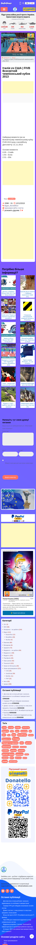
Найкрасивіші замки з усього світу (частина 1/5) (27, 405)
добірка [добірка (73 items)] (13, 750)
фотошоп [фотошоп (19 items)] (18, 758)
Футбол (8, 640)
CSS (7, 671)
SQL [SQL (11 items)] (9, 735)
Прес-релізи (7, 661)
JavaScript (9, 673)
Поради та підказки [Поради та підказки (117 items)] (10, 743)
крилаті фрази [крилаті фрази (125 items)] (8, 754)
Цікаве (6, 684)
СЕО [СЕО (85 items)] (22, 743)
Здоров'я (6, 648)
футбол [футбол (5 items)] (25, 758)
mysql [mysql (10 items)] (12, 731)
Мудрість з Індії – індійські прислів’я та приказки (8, 405)
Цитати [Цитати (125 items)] (28, 743)
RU (27, 3)
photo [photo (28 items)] (17, 731)
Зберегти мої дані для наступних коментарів (19, 463)
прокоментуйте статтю (14, 208)
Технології (7, 663)
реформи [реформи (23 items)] (5, 758)
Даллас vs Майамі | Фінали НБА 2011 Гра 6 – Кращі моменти (8, 293)
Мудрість (6, 655)
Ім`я (4, 450)
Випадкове (7, 645)
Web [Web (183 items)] (14, 735)
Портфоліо (7, 658)
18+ (5, 624)
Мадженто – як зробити (11, 650)
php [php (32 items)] (30, 731)
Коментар (5, 431)
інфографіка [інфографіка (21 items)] (13, 761)
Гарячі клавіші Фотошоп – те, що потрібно (27, 361)
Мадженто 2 (7, 653)
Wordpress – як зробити (11, 629)
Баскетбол (9, 634)
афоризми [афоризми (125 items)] (6, 746)
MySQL (8, 676)
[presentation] (15, 470)
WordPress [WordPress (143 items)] (22, 735)
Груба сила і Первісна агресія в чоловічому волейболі (8, 316)
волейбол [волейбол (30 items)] (5, 750)
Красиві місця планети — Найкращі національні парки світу (28, 294)
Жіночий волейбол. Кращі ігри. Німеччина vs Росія (27, 339)
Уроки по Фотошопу (10, 666)
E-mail (21, 450)
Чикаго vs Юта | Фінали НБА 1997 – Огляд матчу (9, 339)
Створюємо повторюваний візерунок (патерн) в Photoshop (27, 317)
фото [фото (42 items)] (12, 758)
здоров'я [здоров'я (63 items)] (21, 750)
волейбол (11, 199)
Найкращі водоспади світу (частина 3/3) (27, 384)
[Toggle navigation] (4, 9)
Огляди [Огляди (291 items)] (15, 739)
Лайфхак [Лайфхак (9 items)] (31, 735)
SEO (5, 627)
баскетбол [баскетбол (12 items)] (15, 747)
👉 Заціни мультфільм (18, 613)
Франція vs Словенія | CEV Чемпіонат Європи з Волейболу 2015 (8, 362)
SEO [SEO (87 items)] (4, 735)
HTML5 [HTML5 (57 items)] (18, 727)
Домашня (5, 58)
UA (32, 3)
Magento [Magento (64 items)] (5, 731)
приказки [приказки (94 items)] (19, 754)
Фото (5, 681)
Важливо (6, 642)
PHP (7, 678)
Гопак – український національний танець (8, 384)
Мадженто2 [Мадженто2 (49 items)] (6, 739)
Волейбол (14, 205)
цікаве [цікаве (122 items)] (4, 761)
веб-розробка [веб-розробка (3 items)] (23, 747)
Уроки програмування (10, 668)
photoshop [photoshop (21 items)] (24, 731)
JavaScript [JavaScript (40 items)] (25, 728)
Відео (13, 58)
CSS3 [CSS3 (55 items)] (4, 727)
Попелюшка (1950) (11, 598)
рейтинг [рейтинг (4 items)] (27, 754)
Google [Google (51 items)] (10, 727)
